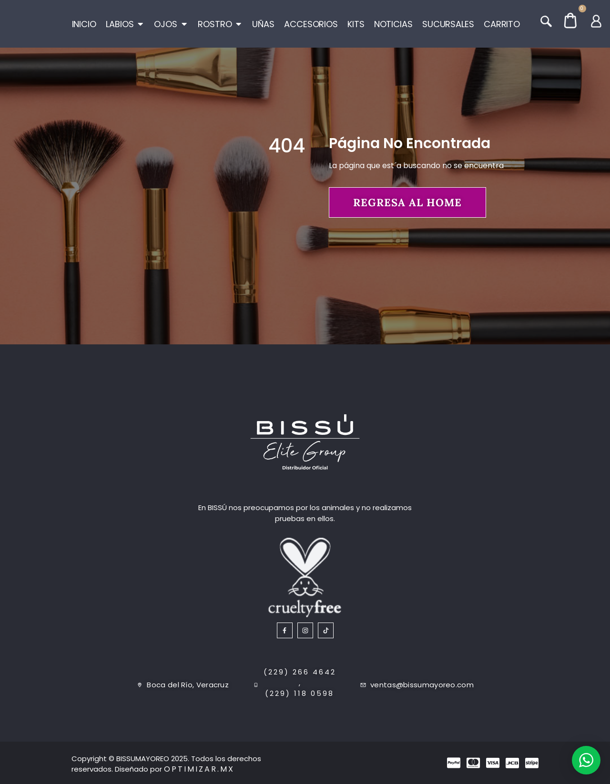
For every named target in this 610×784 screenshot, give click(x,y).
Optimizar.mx (199, 769)
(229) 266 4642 (300, 672)
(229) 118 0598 (299, 693)
